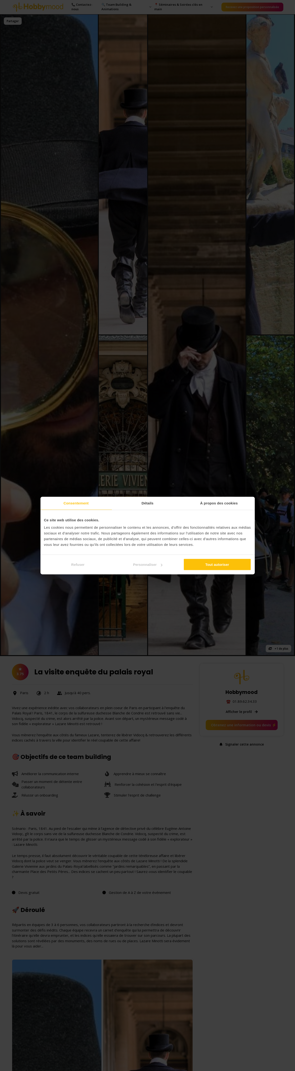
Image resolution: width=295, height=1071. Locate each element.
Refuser (78, 565)
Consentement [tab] (76, 503)
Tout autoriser (217, 565)
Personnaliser (147, 565)
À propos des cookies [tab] (219, 503)
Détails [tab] (148, 503)
